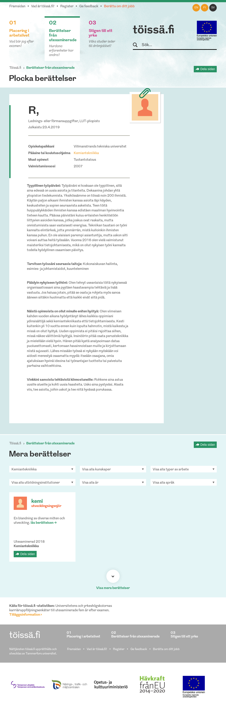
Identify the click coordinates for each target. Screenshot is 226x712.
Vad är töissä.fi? (43, 6)
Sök (137, 45)
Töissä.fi (15, 68)
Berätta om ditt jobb (119, 6)
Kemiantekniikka (86, 153)
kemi (37, 501)
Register (66, 6)
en (196, 7)
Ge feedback (88, 6)
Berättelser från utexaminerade (50, 68)
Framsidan (17, 6)
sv (213, 7)
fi (204, 7)
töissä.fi (153, 30)
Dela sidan (207, 69)
